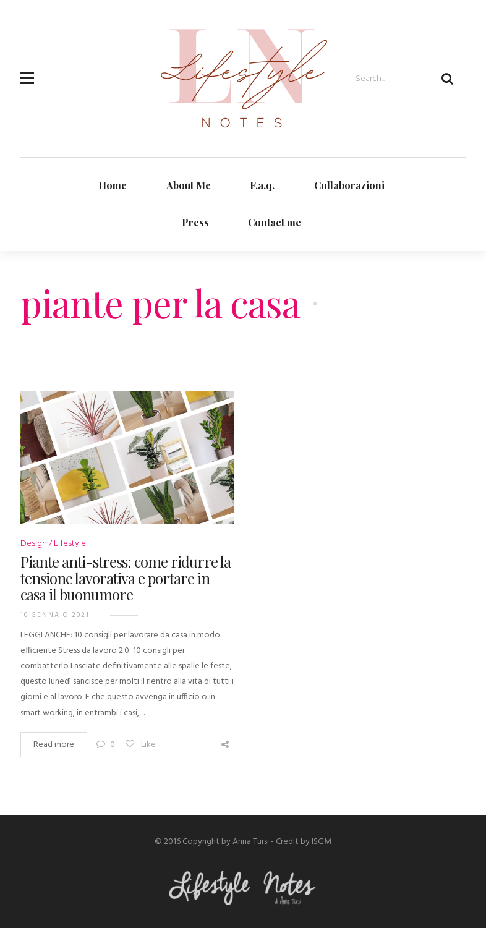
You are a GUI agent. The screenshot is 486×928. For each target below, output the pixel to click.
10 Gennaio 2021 (55, 615)
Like (140, 745)
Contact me (274, 222)
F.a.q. (262, 185)
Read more (53, 745)
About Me (188, 185)
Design (33, 544)
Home (112, 185)
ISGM (321, 842)
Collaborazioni (349, 185)
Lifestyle (70, 544)
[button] (27, 71)
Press (195, 222)
